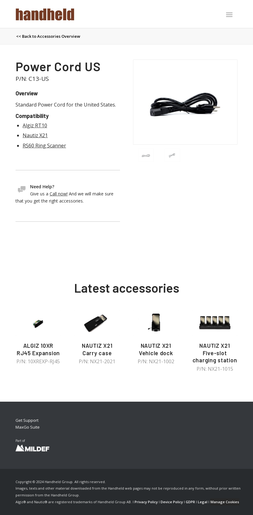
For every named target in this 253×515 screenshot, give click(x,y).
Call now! (59, 194)
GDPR (190, 502)
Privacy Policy (146, 502)
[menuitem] (229, 15)
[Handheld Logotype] (45, 14)
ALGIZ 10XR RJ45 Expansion (38, 349)
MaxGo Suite (28, 427)
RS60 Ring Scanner (44, 145)
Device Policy (172, 502)
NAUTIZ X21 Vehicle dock (156, 349)
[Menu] (229, 14)
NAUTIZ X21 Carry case (97, 349)
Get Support (27, 420)
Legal (202, 502)
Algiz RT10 (35, 125)
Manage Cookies (225, 502)
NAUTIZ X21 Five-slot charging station (215, 353)
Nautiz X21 (35, 135)
